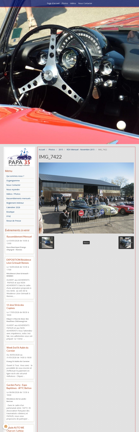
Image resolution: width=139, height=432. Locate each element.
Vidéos (73, 3)
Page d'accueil (53, 3)
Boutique (10, 212)
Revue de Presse (13, 220)
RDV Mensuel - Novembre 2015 (80, 149)
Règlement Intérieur (15, 203)
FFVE (8, 216)
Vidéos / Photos (13, 194)
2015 (61, 149)
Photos (65, 3)
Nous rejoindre (13, 189)
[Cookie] (6, 426)
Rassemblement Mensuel (19, 236)
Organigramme (13, 180)
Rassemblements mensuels (18, 198)
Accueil (42, 149)
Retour (86, 243)
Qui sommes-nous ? (15, 176)
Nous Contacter (85, 3)
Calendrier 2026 (13, 207)
